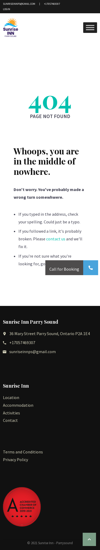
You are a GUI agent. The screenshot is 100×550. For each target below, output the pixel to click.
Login (6, 9)
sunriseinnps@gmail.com (19, 4)
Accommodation (18, 405)
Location (11, 397)
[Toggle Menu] (90, 27)
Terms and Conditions (23, 451)
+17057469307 (52, 4)
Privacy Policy (15, 459)
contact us (55, 238)
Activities (11, 412)
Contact (10, 420)
